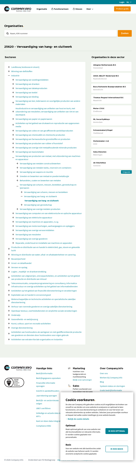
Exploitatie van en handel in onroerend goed (31, 295)
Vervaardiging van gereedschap (38, 204)
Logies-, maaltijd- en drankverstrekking (28, 271)
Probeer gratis (122, 8)
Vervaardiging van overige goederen (32, 238)
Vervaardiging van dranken (27, 84)
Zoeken (125, 33)
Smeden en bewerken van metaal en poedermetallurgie (44, 176)
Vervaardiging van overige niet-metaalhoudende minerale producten (46, 147)
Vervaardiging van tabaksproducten (31, 88)
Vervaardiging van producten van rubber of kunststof (39, 143)
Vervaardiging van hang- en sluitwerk (40, 196)
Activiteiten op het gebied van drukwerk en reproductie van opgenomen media (47, 125)
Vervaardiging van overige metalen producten (40, 209)
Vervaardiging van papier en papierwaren (34, 119)
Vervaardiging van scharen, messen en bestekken (46, 192)
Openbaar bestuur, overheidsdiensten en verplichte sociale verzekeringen (44, 310)
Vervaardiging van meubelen (28, 234)
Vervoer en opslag (19, 267)
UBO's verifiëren (43, 408)
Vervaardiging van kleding (27, 96)
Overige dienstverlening (22, 327)
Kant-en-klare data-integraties (49, 421)
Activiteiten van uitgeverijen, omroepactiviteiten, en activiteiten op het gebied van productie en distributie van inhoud (45, 277)
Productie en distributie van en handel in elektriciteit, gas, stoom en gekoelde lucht (45, 249)
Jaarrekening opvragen (46, 395)
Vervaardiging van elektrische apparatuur (34, 217)
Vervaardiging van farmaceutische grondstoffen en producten (43, 139)
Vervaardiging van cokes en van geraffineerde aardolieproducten (44, 130)
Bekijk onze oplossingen (82, 380)
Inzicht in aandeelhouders (47, 390)
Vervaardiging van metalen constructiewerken (40, 163)
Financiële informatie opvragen (45, 384)
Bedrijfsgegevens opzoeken (48, 378)
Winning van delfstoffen (21, 71)
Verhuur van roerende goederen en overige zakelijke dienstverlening (41, 306)
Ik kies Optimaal (116, 431)
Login (121, 2)
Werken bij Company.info (111, 377)
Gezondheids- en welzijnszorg (24, 319)
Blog (102, 381)
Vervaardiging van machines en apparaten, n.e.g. (37, 221)
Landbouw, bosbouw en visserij (25, 67)
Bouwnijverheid (18, 259)
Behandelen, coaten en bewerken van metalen (40, 180)
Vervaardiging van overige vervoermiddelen (35, 230)
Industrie (15, 75)
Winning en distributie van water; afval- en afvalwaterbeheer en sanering (43, 254)
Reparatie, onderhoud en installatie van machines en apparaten (44, 243)
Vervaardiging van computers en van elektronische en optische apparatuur (49, 213)
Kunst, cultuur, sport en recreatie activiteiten (31, 323)
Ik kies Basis (116, 449)
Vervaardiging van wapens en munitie (36, 172)
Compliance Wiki (43, 425)
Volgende (126, 172)
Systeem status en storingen (112, 386)
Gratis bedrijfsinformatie (111, 390)
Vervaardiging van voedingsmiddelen (32, 79)
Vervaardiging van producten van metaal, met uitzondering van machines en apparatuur (48, 158)
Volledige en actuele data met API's (49, 415)
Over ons (104, 373)
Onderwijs (15, 315)
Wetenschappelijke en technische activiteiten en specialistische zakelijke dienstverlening (43, 301)
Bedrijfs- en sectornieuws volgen (47, 402)
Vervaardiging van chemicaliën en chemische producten (40, 135)
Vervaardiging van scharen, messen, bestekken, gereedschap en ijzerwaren (48, 186)
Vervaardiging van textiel (26, 92)
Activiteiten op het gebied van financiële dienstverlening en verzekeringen (44, 290)
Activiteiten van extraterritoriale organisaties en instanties (37, 339)
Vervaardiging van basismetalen (30, 151)
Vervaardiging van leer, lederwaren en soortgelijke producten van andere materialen (48, 102)
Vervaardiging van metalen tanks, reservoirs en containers (45, 167)
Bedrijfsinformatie (44, 373)
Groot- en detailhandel (21, 263)
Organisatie (42, 9)
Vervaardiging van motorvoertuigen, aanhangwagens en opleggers (45, 226)
